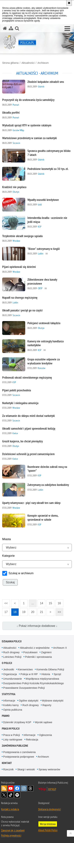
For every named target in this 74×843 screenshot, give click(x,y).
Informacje (9, 700)
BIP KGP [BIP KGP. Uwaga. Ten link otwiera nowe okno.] (52, 789)
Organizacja (10, 674)
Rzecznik (8, 769)
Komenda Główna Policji (50, 669)
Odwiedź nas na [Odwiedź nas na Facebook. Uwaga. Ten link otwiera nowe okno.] (17, 788)
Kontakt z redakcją (10, 809)
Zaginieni (46, 652)
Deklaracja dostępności (49, 809)
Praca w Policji (11, 728)
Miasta (6, 539)
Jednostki (8, 669)
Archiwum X (60, 647)
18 (15, 612)
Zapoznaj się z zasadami (12, 830)
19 (23, 612)
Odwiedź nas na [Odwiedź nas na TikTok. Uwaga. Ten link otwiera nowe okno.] (11, 795)
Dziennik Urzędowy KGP (17, 722)
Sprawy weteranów (49, 769)
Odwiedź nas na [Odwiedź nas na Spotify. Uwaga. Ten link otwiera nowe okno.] (17, 795)
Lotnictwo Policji (12, 656)
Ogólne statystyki (28, 700)
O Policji (7, 663)
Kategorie (8, 555)
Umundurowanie (12, 678)
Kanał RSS (4, 788)
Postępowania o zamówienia (19, 752)
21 (41, 612)
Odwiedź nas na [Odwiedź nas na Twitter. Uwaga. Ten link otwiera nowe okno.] (4, 795)
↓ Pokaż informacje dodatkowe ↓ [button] (37, 625)
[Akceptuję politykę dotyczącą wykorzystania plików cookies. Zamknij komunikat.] (69, 3)
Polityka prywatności (11, 835)
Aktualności (28, 62)
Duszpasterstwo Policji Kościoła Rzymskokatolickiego (33, 683)
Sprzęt (57, 674)
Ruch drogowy (11, 652)
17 (6, 612)
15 (50, 603)
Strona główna (10, 62)
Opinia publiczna (12, 709)
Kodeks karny (11, 705)
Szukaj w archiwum (21, 573)
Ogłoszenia (45, 735)
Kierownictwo (25, 669)
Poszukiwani (30, 652)
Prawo (6, 716)
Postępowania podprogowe (18, 756)
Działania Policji (12, 641)
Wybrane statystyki (52, 700)
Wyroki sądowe (43, 722)
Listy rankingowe (12, 739)
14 (41, 603)
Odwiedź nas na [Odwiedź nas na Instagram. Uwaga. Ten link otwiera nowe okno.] (24, 788)
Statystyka (8, 694)
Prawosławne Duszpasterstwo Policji (24, 687)
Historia (45, 674)
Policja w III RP (29, 674)
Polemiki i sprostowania (38, 656)
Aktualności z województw (35, 647)
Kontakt (7, 763)
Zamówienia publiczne (15, 746)
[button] (67, 29)
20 (32, 612)
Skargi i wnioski (26, 769)
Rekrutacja (32, 739)
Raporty (46, 705)
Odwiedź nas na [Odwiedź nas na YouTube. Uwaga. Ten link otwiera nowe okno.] (11, 788)
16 (59, 603)
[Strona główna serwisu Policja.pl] (5, 28)
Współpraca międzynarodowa (42, 678)
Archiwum (43, 62)
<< (5, 602)
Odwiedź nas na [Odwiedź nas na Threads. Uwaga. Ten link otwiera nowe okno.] (30, 788)
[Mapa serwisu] (11, 28)
